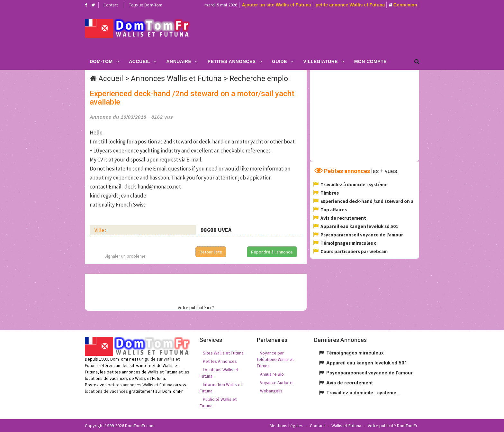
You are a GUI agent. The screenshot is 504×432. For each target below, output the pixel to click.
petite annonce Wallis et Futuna (350, 4)
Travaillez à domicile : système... (363, 393)
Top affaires (333, 210)
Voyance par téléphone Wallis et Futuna (275, 359)
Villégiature (320, 61)
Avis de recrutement (343, 218)
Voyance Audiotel (276, 382)
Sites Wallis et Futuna (223, 353)
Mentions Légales (286, 425)
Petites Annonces (232, 61)
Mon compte (370, 61)
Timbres (329, 193)
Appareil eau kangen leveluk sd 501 (359, 226)
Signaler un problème (125, 256)
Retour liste (211, 252)
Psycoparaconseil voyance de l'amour (361, 235)
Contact (111, 5)
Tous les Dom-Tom (145, 5)
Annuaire (178, 61)
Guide (279, 61)
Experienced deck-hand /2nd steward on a (366, 201)
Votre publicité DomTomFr (393, 425)
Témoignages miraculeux (348, 243)
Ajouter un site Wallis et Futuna (276, 4)
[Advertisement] (317, 30)
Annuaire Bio (272, 374)
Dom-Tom (101, 61)
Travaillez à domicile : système (354, 184)
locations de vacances (106, 391)
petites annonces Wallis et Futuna (140, 385)
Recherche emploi (260, 78)
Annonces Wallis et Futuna (176, 78)
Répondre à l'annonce (272, 252)
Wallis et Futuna (346, 425)
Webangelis (271, 391)
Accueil (139, 61)
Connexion (405, 4)
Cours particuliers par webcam (354, 251)
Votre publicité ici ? (196, 307)
